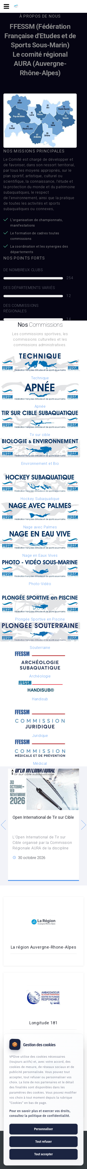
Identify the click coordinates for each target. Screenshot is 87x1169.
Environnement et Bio (40, 463)
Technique (40, 378)
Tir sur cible (40, 435)
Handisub (40, 699)
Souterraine (40, 647)
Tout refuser (43, 1142)
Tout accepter (43, 1154)
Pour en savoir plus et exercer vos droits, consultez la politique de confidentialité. (40, 1113)
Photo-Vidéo (40, 584)
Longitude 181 (43, 1022)
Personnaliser (43, 1129)
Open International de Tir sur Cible (43, 817)
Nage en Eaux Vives (39, 555)
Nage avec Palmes (40, 527)
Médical (40, 763)
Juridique (40, 735)
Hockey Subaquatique (40, 499)
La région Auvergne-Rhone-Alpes (43, 947)
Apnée (40, 406)
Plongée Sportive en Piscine (40, 619)
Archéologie (40, 676)
